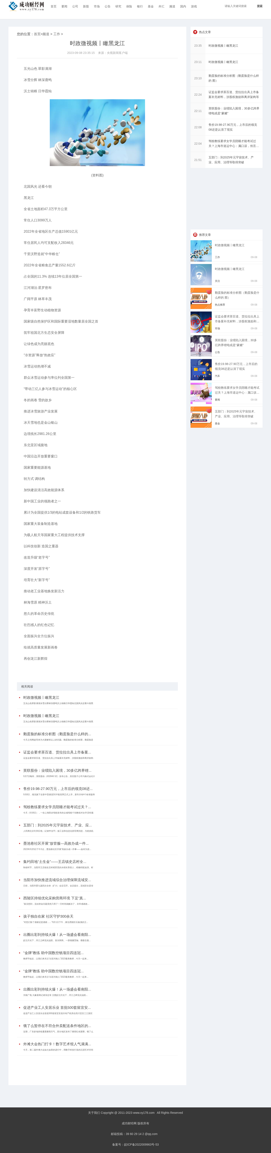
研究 (118, 6)
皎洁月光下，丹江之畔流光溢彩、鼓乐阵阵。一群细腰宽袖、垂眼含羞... (57, 940)
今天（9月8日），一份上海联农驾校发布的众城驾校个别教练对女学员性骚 (58, 813)
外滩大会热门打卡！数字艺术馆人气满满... (57, 1044)
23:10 (198, 78)
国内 (183, 6)
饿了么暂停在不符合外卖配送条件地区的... (57, 1026)
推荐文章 (205, 234)
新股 (86, 6)
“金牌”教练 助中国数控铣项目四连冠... (53, 953)
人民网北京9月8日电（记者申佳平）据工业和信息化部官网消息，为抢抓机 (58, 831)
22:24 (198, 94)
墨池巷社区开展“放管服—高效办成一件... (56, 843)
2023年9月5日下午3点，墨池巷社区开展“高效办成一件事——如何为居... (57, 849)
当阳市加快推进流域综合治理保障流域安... (57, 880)
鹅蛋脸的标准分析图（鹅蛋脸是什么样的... (57, 734)
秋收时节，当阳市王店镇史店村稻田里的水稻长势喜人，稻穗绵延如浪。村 (58, 867)
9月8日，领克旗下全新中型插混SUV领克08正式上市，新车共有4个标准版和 (59, 794)
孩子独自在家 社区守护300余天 (48, 916)
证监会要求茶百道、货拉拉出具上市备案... (57, 752)
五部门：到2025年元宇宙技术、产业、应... (57, 825)
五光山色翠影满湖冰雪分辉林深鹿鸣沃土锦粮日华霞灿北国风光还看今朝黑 (58, 703)
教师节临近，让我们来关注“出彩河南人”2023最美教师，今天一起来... (55, 958)
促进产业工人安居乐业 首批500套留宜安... (57, 1008)
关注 (217, 281)
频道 (172, 6)
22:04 (198, 143)
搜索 (260, 6)
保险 (129, 6)
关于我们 (94, 1112)
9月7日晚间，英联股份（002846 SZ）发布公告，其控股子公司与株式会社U (59, 776)
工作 (56, 34)
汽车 (217, 376)
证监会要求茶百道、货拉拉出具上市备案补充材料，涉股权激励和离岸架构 (58, 758)
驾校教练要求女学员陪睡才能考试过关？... (57, 807)
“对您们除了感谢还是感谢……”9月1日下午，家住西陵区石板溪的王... (55, 922)
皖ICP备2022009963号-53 (141, 1144)
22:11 (198, 111)
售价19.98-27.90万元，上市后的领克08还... (58, 789)
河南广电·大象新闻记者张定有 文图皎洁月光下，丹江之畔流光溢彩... (55, 995)
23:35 (198, 45)
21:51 (198, 160)
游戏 (194, 6)
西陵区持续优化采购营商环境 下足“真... (54, 898)
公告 (108, 6)
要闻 (64, 6)
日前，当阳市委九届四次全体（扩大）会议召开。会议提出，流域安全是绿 (58, 886)
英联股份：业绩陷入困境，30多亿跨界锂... (57, 771)
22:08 (198, 127)
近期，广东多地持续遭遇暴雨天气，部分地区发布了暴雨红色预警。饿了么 (58, 1031)
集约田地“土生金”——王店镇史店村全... (54, 862)
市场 (97, 6)
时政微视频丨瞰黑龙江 (41, 698)
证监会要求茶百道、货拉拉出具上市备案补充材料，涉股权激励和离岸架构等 (237, 321)
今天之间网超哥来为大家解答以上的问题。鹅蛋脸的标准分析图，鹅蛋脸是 (58, 740)
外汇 (162, 6)
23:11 (198, 62)
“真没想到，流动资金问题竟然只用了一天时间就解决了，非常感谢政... (56, 904)
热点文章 (205, 32)
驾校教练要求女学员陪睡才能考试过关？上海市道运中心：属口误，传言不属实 (237, 392)
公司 (75, 6)
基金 (151, 6)
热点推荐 (220, 304)
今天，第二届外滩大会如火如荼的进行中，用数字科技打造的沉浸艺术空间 (58, 1050)
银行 (140, 6)
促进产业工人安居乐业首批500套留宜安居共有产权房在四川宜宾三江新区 (58, 1013)
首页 (54, 6)
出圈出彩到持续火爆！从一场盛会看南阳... (57, 935)
